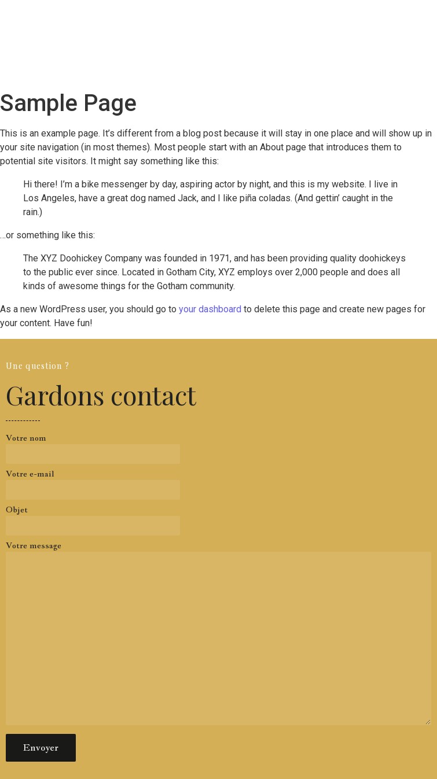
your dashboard (210, 309)
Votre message (218, 636)
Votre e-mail (218, 487)
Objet (218, 523)
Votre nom (218, 452)
